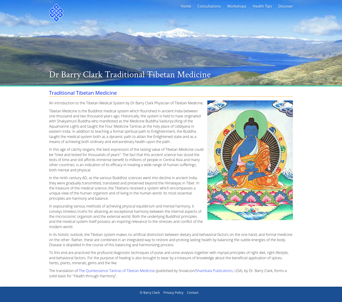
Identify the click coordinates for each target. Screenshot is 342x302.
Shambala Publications (214, 270)
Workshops (236, 6)
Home (186, 6)
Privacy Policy (173, 292)
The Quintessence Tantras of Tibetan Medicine (117, 270)
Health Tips (262, 6)
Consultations (209, 6)
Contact (192, 292)
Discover (285, 6)
